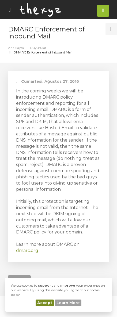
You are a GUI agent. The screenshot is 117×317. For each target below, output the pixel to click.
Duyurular (38, 48)
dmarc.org (27, 250)
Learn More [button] (68, 302)
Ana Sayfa (16, 48)
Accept (44, 302)
